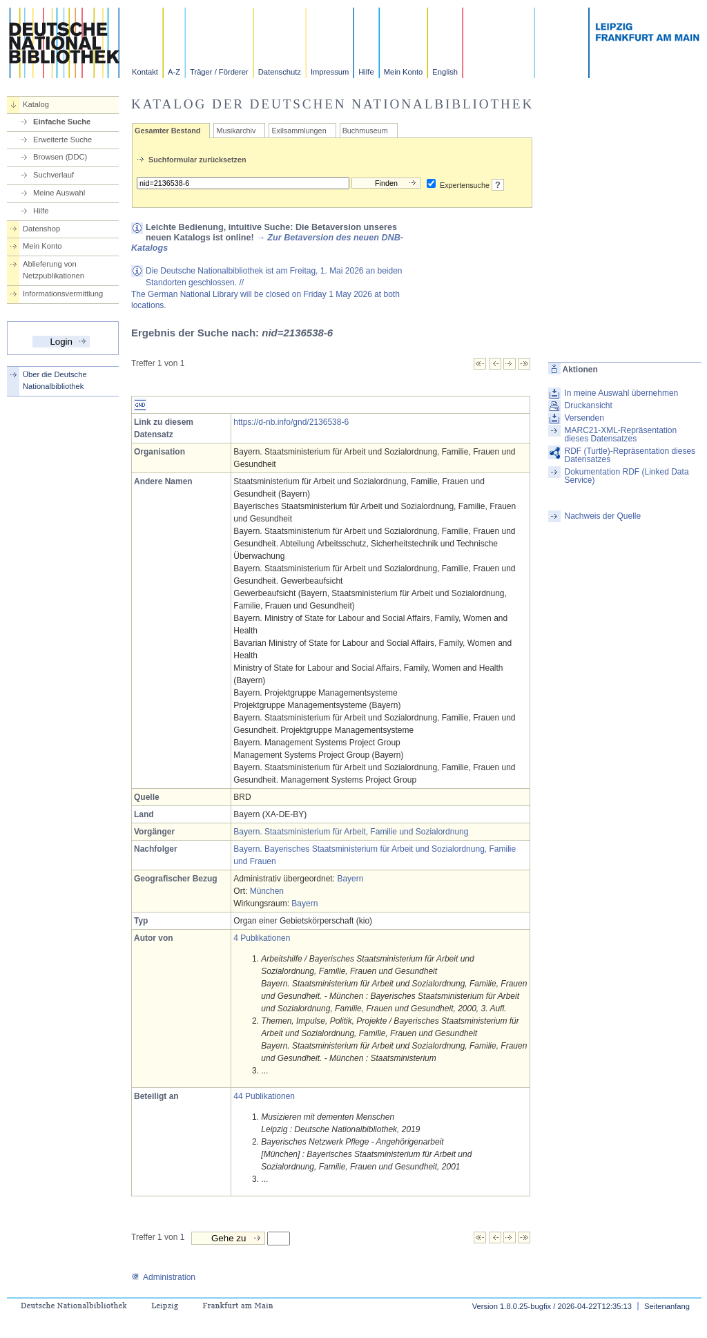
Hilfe (366, 72)
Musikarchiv (235, 130)
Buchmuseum (365, 130)
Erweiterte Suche (62, 139)
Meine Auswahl (59, 193)
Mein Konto (403, 72)
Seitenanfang (667, 1306)
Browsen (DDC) (60, 157)
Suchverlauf (53, 175)
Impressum (330, 72)
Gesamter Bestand (167, 130)
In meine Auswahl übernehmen (621, 393)
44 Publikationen (264, 1096)
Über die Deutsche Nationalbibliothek (55, 380)
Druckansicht (588, 405)
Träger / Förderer (219, 72)
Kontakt (145, 72)
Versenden (583, 418)
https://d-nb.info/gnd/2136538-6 (291, 422)
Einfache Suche (61, 121)
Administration (163, 1277)
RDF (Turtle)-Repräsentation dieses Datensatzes (629, 455)
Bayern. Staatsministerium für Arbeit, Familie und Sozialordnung (350, 832)
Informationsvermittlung (63, 293)
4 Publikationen (261, 938)
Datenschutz (279, 72)
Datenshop (41, 228)
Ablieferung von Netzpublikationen (53, 270)
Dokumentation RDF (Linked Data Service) (626, 476)
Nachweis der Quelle (602, 516)
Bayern (350, 878)
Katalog (36, 104)
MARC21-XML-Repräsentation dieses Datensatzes (620, 434)
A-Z (174, 72)
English (445, 72)
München (267, 891)
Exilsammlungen (298, 130)
